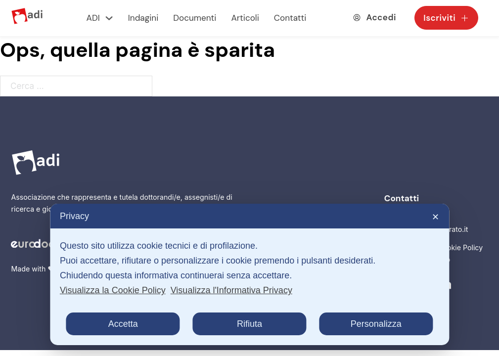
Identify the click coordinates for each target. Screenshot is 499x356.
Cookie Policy (460, 247)
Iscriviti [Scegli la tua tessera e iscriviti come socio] (446, 17)
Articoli (245, 17)
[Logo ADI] (27, 18)
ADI (93, 17)
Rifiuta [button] (249, 324)
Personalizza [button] (376, 324)
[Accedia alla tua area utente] (374, 17)
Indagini (143, 17)
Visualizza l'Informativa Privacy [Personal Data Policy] (231, 290)
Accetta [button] (123, 324)
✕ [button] (435, 217)
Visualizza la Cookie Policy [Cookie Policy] (113, 290)
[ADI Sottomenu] (109, 18)
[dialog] (249, 274)
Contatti (290, 17)
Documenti (194, 17)
